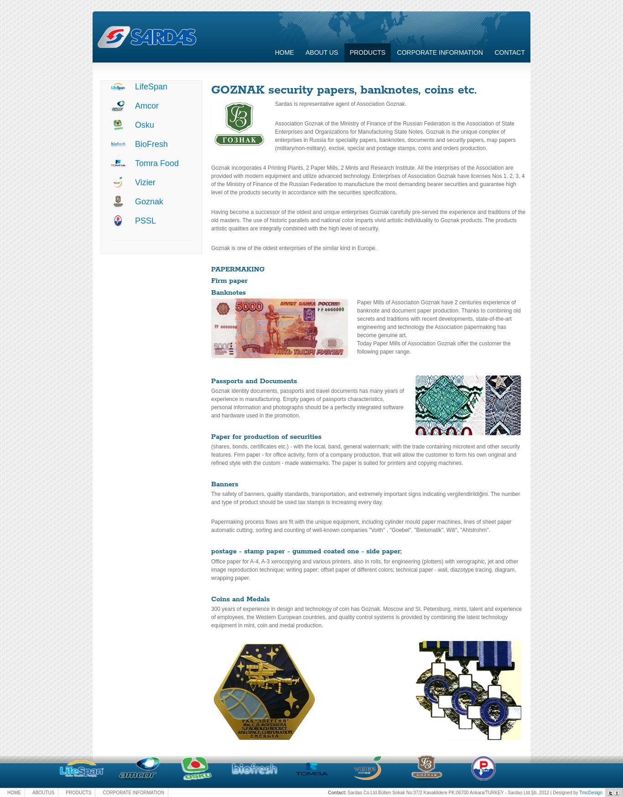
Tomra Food (157, 163)
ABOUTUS (43, 792)
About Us (322, 52)
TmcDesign (590, 792)
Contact (509, 52)
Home (284, 52)
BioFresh (151, 144)
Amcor (147, 105)
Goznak (149, 201)
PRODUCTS (78, 792)
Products (368, 52)
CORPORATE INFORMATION (440, 52)
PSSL (145, 220)
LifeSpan (151, 86)
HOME (14, 792)
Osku (144, 125)
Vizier (145, 182)
